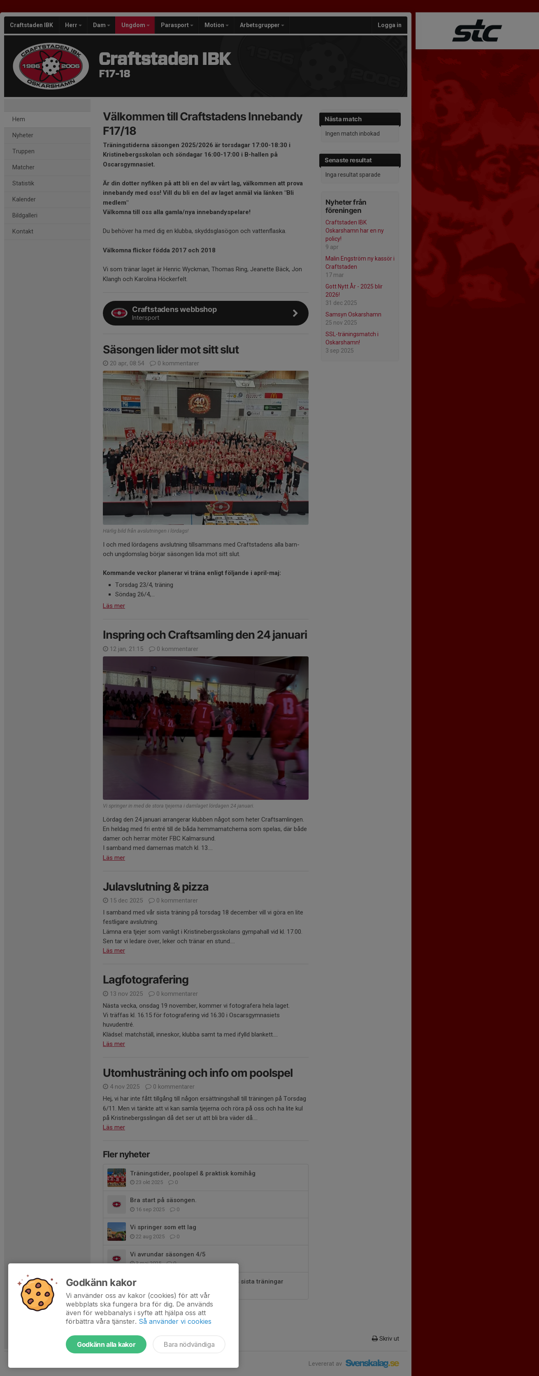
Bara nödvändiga (189, 1344)
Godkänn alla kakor (106, 1344)
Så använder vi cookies (175, 1321)
